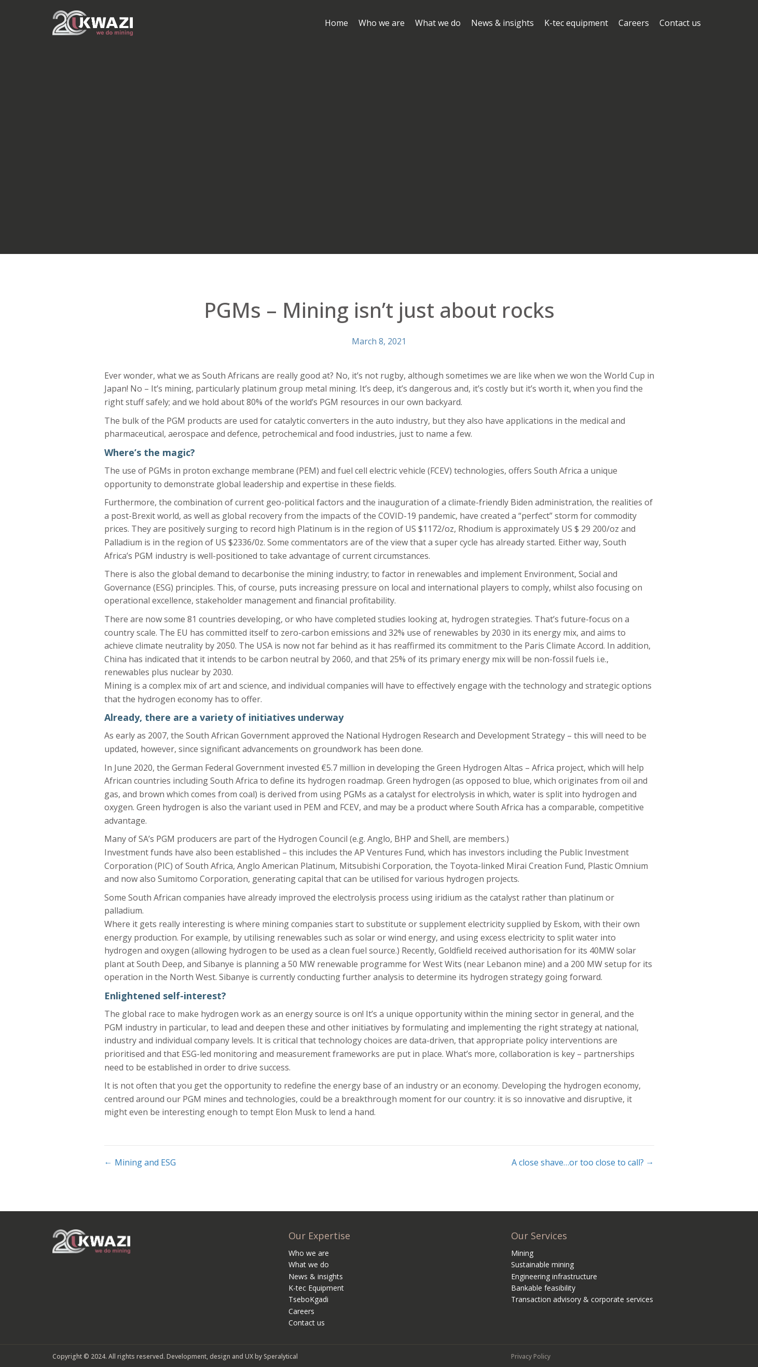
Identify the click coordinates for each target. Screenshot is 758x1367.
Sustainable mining (542, 1264)
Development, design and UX (210, 1356)
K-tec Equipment (316, 1288)
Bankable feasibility (543, 1288)
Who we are (308, 1253)
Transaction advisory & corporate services (582, 1299)
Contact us (306, 1323)
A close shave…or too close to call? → (583, 1162)
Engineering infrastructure (554, 1276)
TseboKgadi (308, 1299)
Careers (301, 1311)
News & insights (315, 1276)
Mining (522, 1253)
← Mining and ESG (140, 1162)
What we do (308, 1264)
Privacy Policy (530, 1356)
